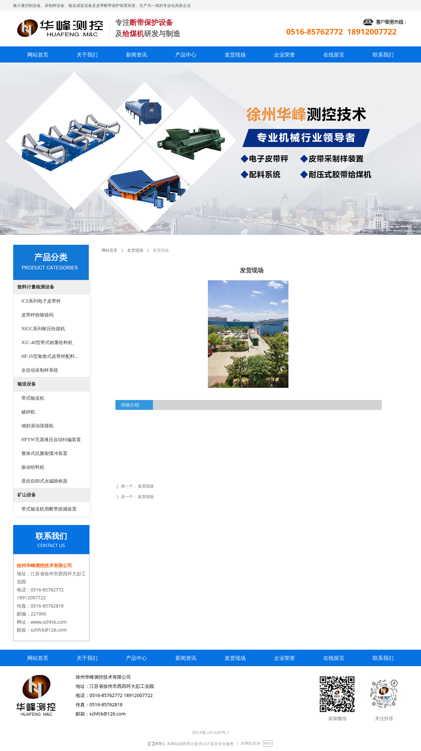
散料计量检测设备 (35, 287)
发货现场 (135, 250)
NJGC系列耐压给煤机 (43, 328)
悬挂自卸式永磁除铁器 (44, 481)
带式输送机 (32, 398)
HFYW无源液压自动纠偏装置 (51, 439)
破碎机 (28, 412)
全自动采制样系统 (39, 370)
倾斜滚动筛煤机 (37, 425)
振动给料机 (32, 467)
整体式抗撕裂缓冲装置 (44, 453)
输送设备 (26, 384)
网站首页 (109, 250)
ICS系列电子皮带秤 (41, 301)
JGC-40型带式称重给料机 (47, 342)
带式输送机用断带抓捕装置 (49, 509)
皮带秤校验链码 (37, 315)
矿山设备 (26, 494)
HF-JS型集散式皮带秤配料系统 (52, 356)
